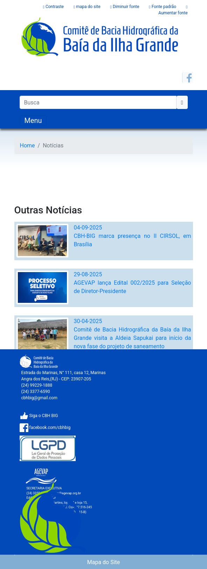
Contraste (54, 6)
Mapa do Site (103, 562)
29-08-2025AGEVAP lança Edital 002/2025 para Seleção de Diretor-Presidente (132, 282)
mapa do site (88, 6)
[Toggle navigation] (33, 120)
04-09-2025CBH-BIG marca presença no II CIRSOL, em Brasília (132, 236)
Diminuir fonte (125, 6)
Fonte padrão (163, 6)
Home (27, 145)
